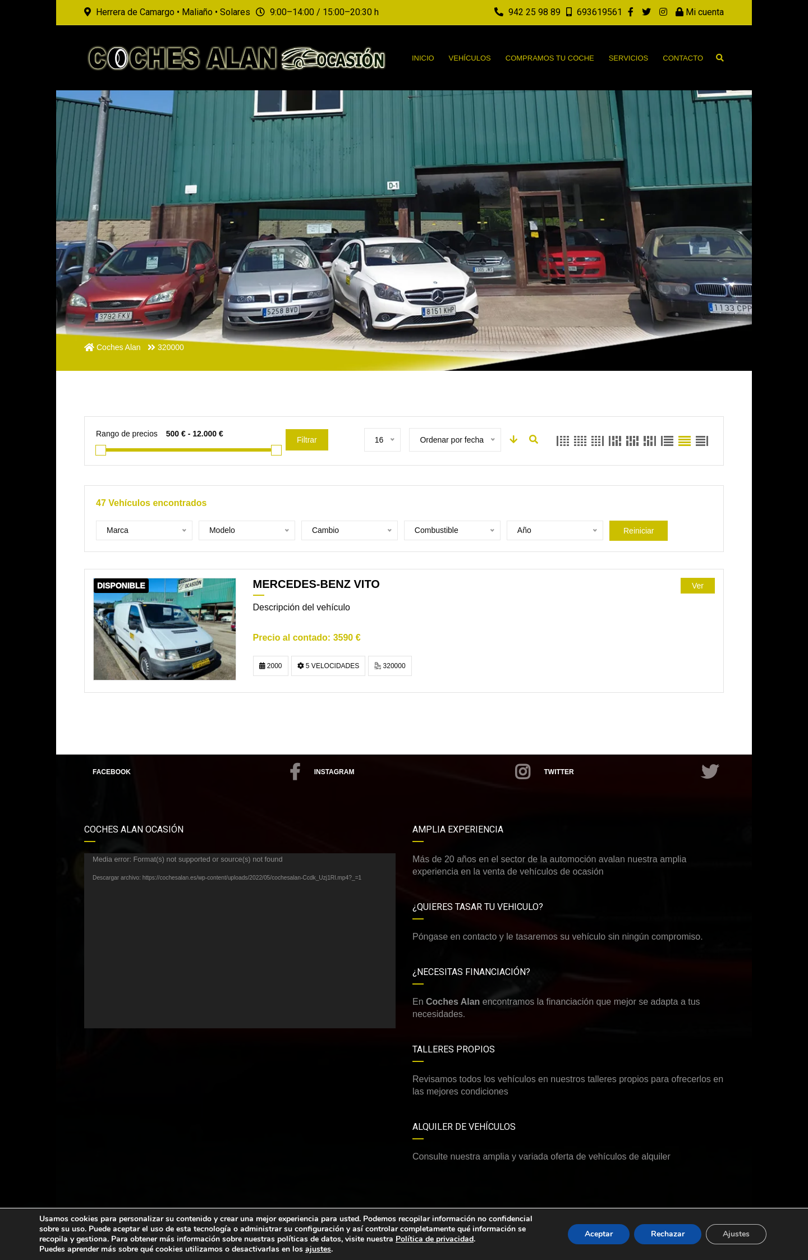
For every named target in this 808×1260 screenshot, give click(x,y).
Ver (698, 585)
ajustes (318, 1249)
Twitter (631, 772)
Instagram (422, 772)
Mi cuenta (700, 12)
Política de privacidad (435, 1239)
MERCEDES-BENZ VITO (316, 584)
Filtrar (307, 439)
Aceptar (599, 1234)
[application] (240, 940)
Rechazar (668, 1234)
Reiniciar (638, 530)
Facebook (196, 772)
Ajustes (736, 1234)
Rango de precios (127, 433)
